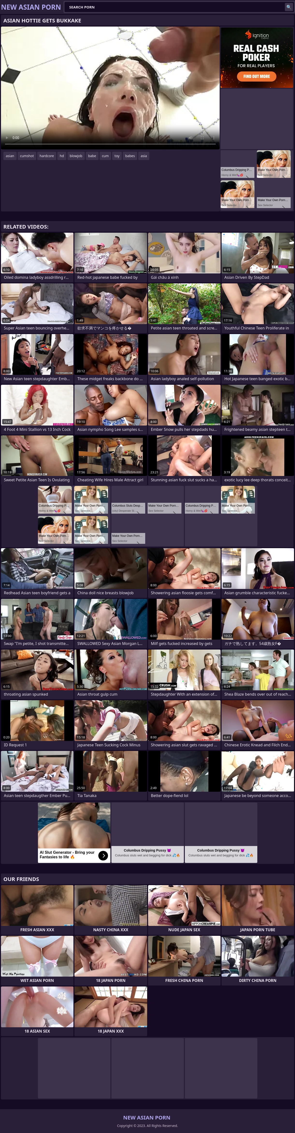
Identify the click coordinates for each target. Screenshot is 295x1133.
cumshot (27, 156)
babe (92, 156)
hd (62, 156)
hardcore (47, 156)
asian (10, 156)
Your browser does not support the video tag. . (110, 88)
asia (144, 156)
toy (117, 156)
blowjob (76, 156)
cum (105, 156)
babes (130, 156)
